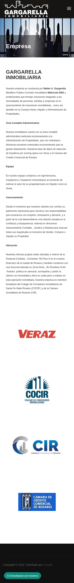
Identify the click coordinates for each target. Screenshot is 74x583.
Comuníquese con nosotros (22, 576)
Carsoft (47, 564)
